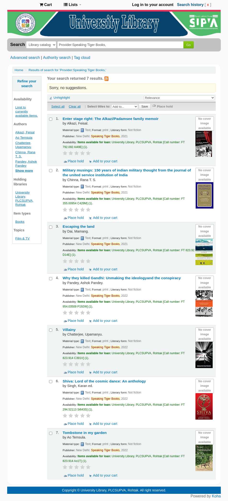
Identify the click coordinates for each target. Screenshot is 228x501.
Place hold (76, 161)
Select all (57, 106)
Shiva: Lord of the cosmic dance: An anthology (104, 381)
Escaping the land (79, 226)
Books (19, 221)
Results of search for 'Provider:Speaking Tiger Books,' (67, 70)
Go (188, 44)
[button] (45, 5)
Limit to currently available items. (26, 111)
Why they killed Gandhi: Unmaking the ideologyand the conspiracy (122, 278)
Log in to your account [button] (152, 5)
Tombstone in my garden (85, 433)
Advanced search (25, 58)
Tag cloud (82, 58)
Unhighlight (62, 97)
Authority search (57, 58)
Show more (24, 170)
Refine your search (26, 83)
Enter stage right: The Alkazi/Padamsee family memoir (111, 119)
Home (19, 70)
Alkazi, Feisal (25, 132)
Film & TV (22, 238)
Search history (190, 5)
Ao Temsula (23, 137)
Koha (216, 496)
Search (17, 44)
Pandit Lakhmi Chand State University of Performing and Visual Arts (24, 5)
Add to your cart (105, 161)
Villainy (69, 330)
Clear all (75, 106)
